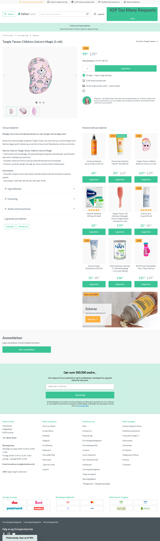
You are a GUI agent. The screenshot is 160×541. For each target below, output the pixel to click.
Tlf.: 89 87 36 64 (9, 438)
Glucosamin (127, 440)
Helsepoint (87, 464)
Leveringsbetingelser (91, 469)
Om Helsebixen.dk (90, 459)
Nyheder (46, 435)
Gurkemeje (127, 445)
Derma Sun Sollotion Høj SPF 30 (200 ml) (120, 162)
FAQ (84, 426)
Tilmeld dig (80, 395)
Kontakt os (87, 431)
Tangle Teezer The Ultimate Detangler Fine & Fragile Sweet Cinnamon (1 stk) (119, 217)
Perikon (125, 459)
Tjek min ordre (48, 464)
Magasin (46, 440)
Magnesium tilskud (130, 455)
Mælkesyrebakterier (131, 431)
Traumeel (126, 464)
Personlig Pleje (48, 455)
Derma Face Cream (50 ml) (146, 214)
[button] (19, 538)
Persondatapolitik (90, 445)
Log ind (45, 469)
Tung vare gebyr (89, 474)
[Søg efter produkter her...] (62, 14)
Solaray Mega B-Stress (132, 426)
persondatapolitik (83, 406)
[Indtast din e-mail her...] (80, 386)
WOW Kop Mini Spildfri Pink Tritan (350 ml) (146, 267)
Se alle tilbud (47, 431)
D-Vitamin (126, 450)
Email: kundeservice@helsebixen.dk (18, 464)
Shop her (92, 319)
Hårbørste (23, 226)
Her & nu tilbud (48, 426)
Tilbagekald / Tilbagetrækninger (96, 483)
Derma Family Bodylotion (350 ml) (94, 267)
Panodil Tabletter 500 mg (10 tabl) (94, 214)
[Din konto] (99, 14)
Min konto (46, 459)
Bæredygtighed (89, 479)
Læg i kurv (125, 68)
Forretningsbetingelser (92, 440)
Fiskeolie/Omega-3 (130, 435)
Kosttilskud (47, 445)
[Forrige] (4, 76)
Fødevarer (46, 450)
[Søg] (87, 14)
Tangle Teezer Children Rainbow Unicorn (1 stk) (146, 162)
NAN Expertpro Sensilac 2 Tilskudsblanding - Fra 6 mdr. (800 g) (120, 268)
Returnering (87, 435)
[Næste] (75, 76)
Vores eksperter (89, 455)
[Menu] (8, 14)
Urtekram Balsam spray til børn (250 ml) (94, 162)
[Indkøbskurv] (132, 14)
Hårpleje (10, 226)
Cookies (85, 450)
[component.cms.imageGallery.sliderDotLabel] (36, 103)
